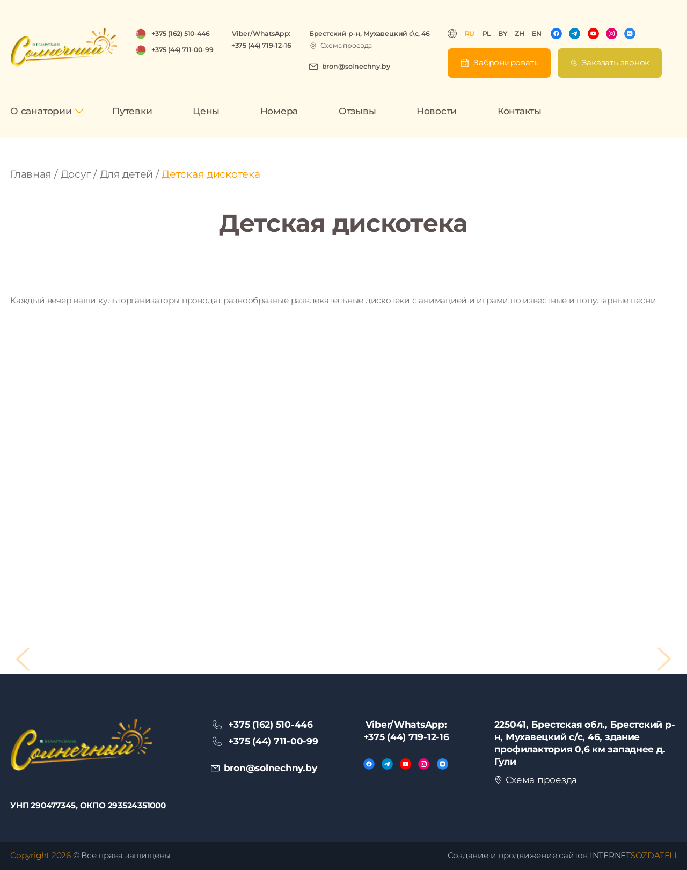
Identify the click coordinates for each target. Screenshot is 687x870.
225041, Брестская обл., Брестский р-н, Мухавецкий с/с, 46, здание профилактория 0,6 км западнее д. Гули (584, 743)
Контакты (520, 110)
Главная (31, 174)
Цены (206, 110)
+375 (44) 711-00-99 (182, 50)
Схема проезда (346, 45)
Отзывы (357, 110)
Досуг (76, 174)
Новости (436, 110)
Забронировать (505, 62)
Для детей (126, 174)
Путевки (132, 110)
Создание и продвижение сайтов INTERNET (562, 855)
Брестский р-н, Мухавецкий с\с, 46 (369, 34)
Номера (279, 110)
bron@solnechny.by (356, 66)
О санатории (40, 110)
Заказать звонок (616, 62)
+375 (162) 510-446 (180, 34)
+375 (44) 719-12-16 (261, 45)
